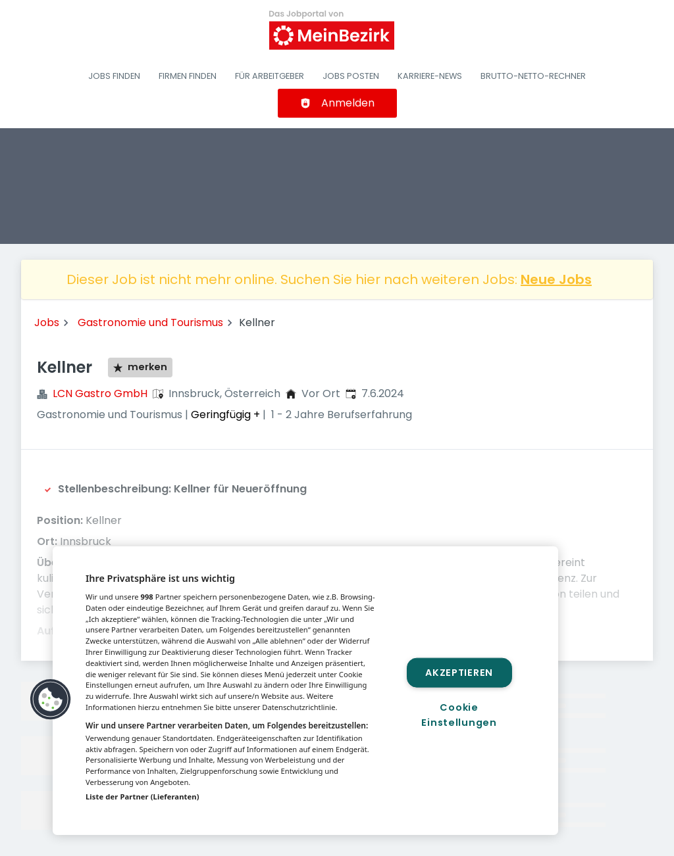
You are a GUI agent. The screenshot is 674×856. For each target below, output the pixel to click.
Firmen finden (188, 76)
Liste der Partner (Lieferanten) (142, 796)
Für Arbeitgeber (269, 76)
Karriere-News (430, 76)
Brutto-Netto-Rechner (533, 76)
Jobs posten (351, 76)
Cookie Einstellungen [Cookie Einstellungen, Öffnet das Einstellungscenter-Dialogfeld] (458, 715)
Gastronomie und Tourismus (150, 322)
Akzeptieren (459, 671)
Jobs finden (114, 76)
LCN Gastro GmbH (100, 393)
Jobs (46, 322)
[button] (51, 699)
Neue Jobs (556, 279)
